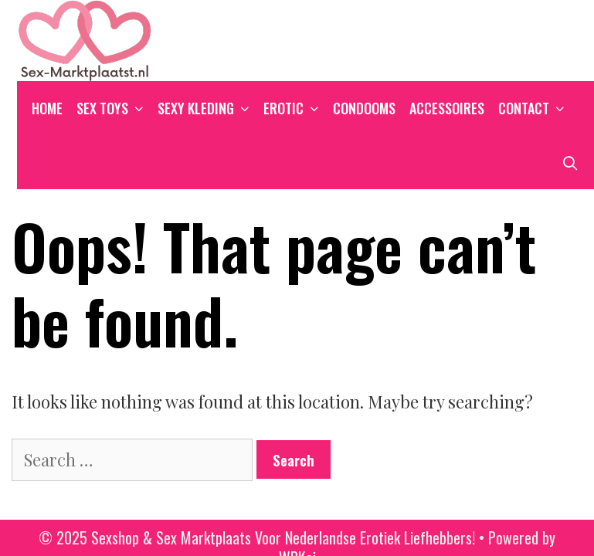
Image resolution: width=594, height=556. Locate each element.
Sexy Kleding (207, 108)
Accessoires (446, 108)
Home (47, 108)
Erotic (294, 108)
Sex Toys (113, 108)
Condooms (364, 108)
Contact (535, 108)
